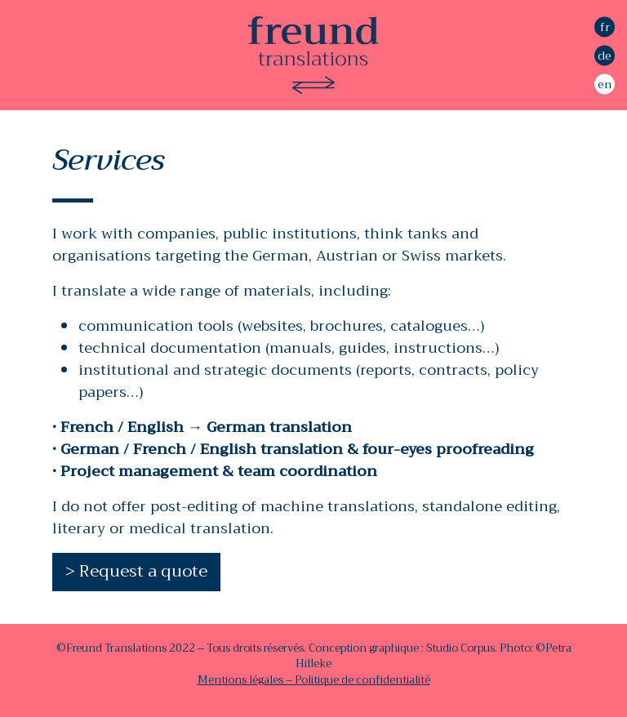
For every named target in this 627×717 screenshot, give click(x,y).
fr (605, 26)
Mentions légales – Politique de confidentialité (314, 679)
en (604, 83)
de (604, 55)
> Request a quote (136, 571)
